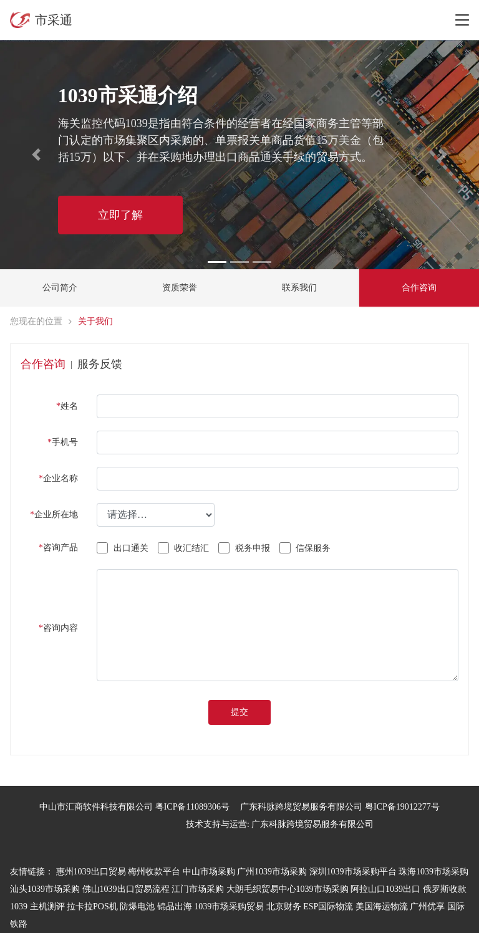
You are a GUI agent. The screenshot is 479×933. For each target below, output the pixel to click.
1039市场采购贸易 (229, 906)
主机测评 (47, 906)
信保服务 (305, 547)
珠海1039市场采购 (433, 871)
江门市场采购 (198, 889)
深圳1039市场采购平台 (353, 871)
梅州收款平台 (154, 871)
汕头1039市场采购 (45, 889)
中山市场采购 (209, 871)
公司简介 (59, 287)
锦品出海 (174, 906)
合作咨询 (419, 287)
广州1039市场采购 (272, 871)
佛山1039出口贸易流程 (126, 889)
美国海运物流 (382, 906)
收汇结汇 (184, 547)
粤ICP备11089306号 (192, 806)
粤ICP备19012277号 (402, 806)
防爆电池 (137, 906)
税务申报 (244, 547)
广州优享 (427, 906)
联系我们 (299, 287)
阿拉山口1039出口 (385, 889)
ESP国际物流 (328, 906)
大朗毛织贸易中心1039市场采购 (287, 889)
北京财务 (283, 906)
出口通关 (122, 547)
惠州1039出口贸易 (91, 871)
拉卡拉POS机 (92, 906)
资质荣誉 (179, 287)
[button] (36, 154)
